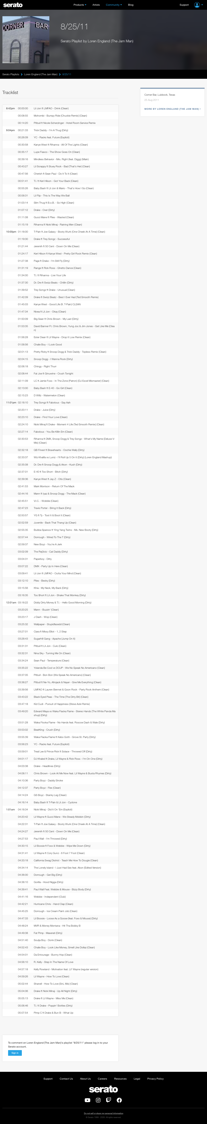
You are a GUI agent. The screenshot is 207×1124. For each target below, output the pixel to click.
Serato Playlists (10, 74)
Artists (96, 4)
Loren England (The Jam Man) (40, 74)
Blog (130, 4)
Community (113, 4)
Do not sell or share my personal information (103, 1113)
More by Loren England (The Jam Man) (172, 108)
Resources (120, 1078)
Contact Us (66, 1078)
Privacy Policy (155, 1078)
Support (184, 4)
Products (79, 4)
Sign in (14, 1052)
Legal (137, 1078)
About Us (85, 1078)
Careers (102, 1078)
